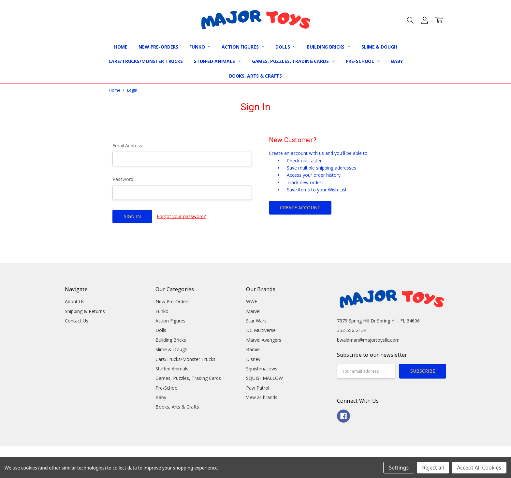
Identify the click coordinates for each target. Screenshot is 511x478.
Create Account (300, 207)
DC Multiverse (261, 330)
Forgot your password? (181, 216)
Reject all (433, 467)
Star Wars (256, 321)
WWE (251, 301)
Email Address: (127, 145)
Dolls (285, 47)
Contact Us (76, 321)
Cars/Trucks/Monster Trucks (146, 61)
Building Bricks (328, 47)
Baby (396, 61)
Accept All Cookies (479, 467)
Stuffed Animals (217, 61)
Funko (200, 47)
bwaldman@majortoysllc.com (368, 340)
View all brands (261, 397)
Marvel (253, 311)
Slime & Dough (379, 47)
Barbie (253, 349)
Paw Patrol (257, 388)
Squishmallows (261, 369)
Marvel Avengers (263, 340)
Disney (253, 359)
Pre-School (363, 61)
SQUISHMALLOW (264, 378)
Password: (123, 179)
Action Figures (243, 47)
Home (120, 47)
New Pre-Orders (158, 47)
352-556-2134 (351, 330)
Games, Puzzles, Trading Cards (293, 61)
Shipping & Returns (85, 311)
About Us (74, 301)
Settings (399, 467)
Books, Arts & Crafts (255, 76)
